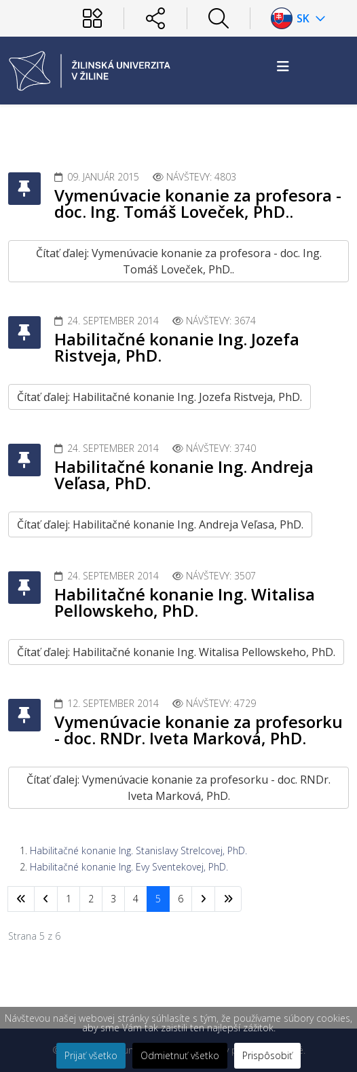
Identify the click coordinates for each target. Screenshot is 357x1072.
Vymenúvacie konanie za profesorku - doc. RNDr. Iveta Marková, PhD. (198, 729)
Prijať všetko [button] (90, 1055)
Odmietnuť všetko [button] (179, 1055)
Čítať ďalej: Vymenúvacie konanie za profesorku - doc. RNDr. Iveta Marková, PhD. (178, 787)
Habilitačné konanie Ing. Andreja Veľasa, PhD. (184, 474)
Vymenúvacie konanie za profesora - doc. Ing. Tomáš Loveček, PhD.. (197, 203)
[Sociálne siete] (155, 18)
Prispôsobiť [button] (267, 1055)
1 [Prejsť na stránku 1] (68, 898)
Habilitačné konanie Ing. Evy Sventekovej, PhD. (129, 866)
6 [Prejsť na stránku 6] (180, 898)
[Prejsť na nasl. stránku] (203, 899)
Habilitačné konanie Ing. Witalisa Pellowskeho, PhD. (184, 602)
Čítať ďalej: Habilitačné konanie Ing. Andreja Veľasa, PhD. (160, 524)
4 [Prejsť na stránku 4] (135, 898)
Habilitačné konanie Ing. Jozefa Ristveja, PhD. (176, 347)
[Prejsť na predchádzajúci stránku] (46, 899)
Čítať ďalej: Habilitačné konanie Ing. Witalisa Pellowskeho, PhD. (176, 652)
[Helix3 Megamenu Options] (283, 66)
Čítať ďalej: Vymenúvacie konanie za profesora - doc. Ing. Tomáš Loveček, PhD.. (179, 261)
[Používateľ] (92, 18)
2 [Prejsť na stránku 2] (91, 898)
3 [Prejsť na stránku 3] (113, 898)
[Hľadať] (218, 18)
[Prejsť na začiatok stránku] (21, 899)
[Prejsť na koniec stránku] (228, 899)
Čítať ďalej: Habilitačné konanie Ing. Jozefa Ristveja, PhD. (159, 396)
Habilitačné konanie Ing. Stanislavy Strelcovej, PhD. (138, 850)
